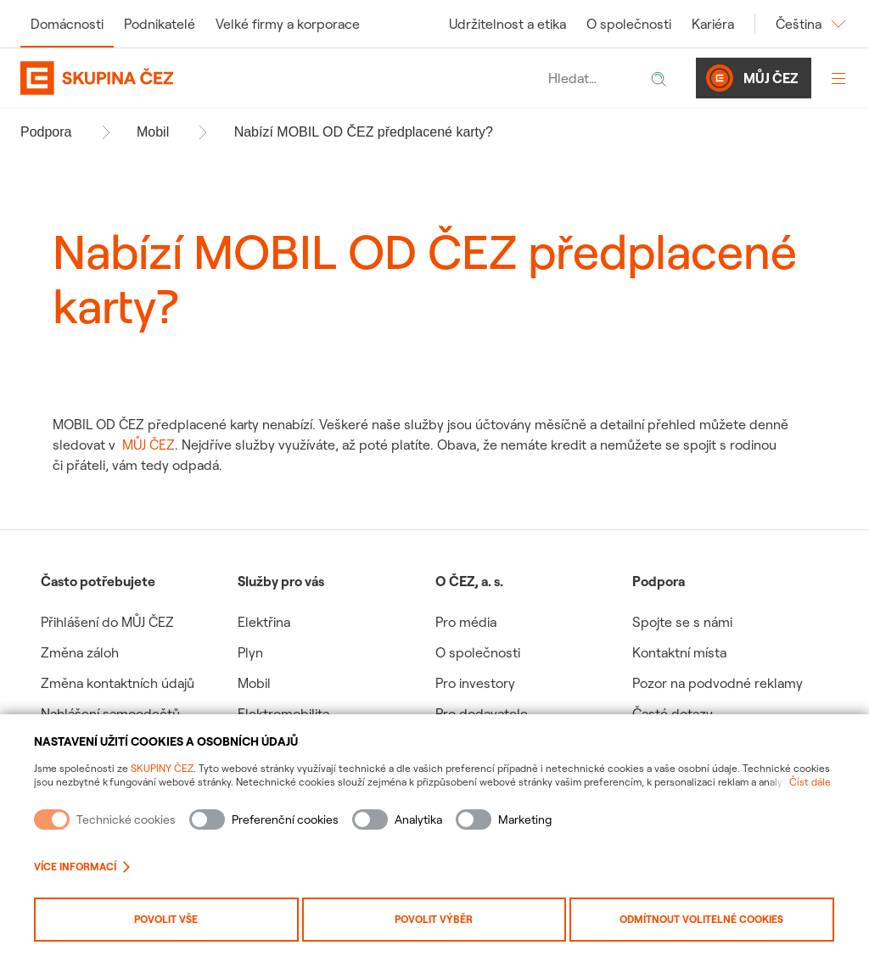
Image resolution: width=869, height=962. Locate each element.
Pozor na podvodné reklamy (717, 682)
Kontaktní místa (679, 652)
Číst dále (810, 781)
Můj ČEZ (752, 78)
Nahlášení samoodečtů (110, 713)
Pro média (465, 621)
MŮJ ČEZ (148, 444)
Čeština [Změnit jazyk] (812, 24)
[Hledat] (658, 78)
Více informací (82, 866)
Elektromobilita (283, 713)
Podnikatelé (159, 23)
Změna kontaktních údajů (117, 682)
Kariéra (713, 23)
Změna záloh (80, 652)
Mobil (153, 132)
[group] (139, 678)
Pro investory (475, 682)
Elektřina (264, 621)
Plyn (250, 652)
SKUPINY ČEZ (162, 768)
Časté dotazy (672, 713)
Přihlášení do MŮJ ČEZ (107, 621)
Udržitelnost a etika (507, 23)
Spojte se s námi (682, 621)
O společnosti (628, 23)
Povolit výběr (434, 919)
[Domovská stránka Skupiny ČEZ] (280, 78)
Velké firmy (288, 23)
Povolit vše (166, 919)
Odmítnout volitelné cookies (701, 919)
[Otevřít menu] (838, 78)
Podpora (46, 132)
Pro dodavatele (481, 713)
